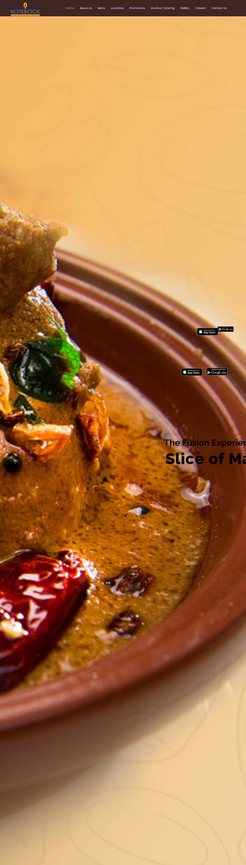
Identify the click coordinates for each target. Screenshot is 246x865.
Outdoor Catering (163, 8)
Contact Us (219, 8)
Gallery (184, 8)
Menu (101, 8)
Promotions (137, 8)
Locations (117, 8)
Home (70, 8)
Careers (200, 8)
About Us (86, 8)
